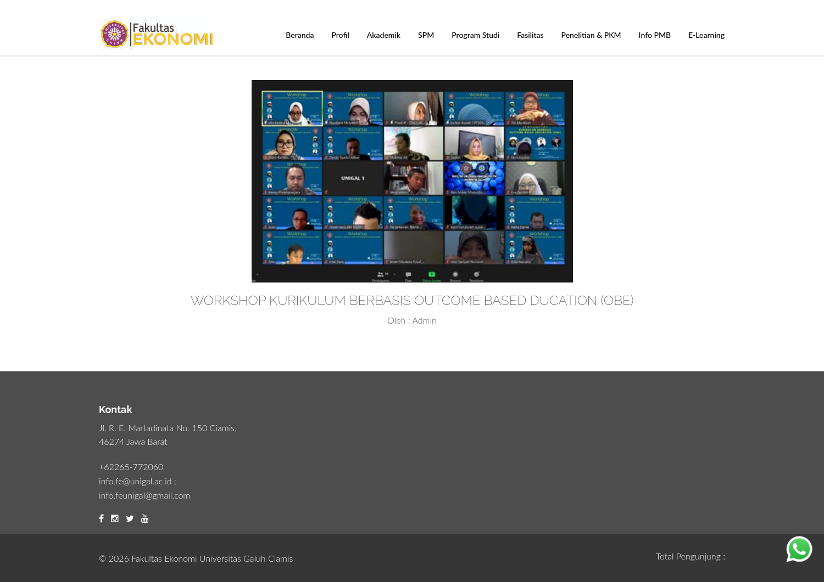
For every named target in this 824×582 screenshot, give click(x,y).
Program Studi (475, 34)
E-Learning (706, 34)
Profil (340, 34)
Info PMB (655, 34)
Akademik (383, 34)
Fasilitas (530, 34)
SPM (426, 34)
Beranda (300, 34)
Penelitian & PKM (591, 34)
